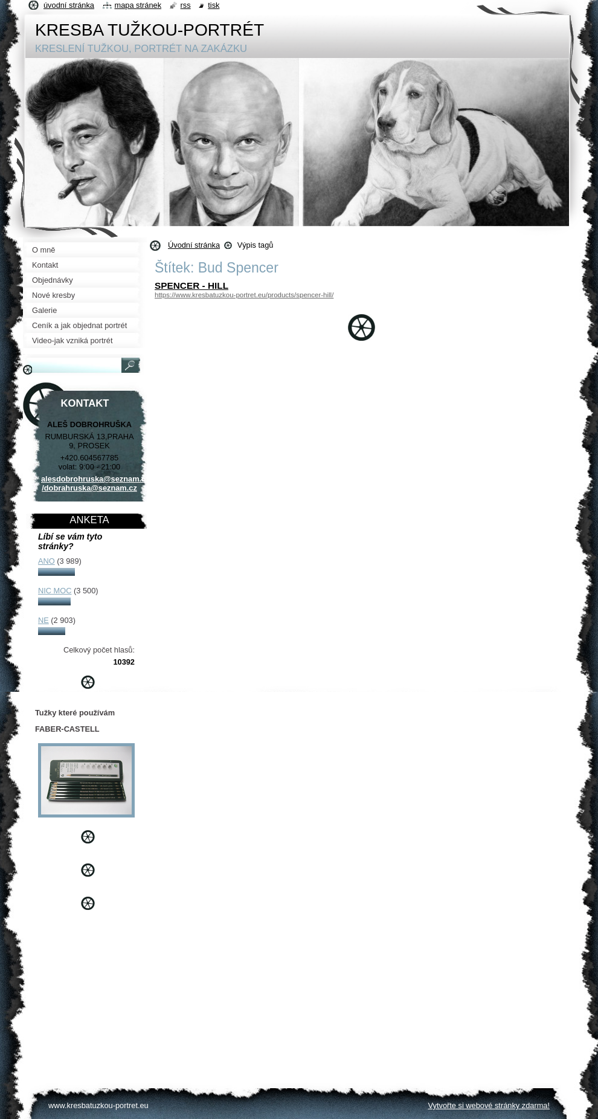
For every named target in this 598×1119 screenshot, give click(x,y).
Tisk (213, 5)
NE (43, 620)
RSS (186, 5)
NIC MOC (54, 590)
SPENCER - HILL (191, 285)
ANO (46, 561)
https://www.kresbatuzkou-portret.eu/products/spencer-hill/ (244, 294)
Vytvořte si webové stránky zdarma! (489, 1105)
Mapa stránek (138, 5)
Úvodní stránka (194, 245)
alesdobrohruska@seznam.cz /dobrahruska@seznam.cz (95, 483)
